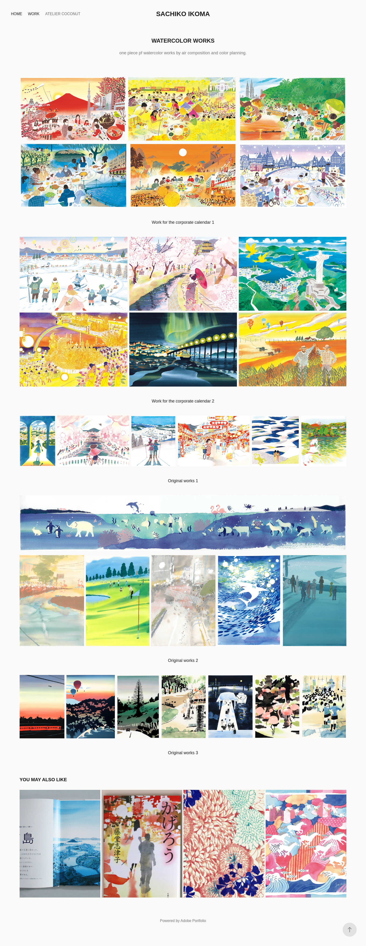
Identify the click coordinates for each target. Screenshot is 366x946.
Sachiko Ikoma (183, 13)
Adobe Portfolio (193, 921)
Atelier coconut (63, 14)
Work (33, 14)
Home (16, 14)
